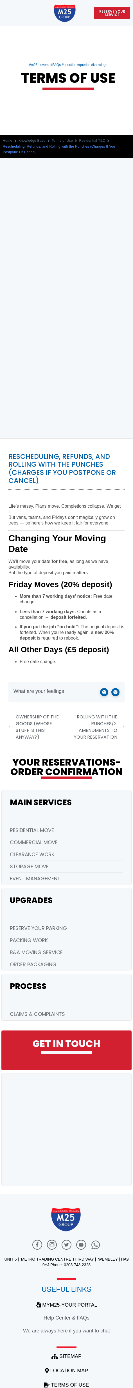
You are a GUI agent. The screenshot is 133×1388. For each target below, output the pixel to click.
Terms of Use (62, 141)
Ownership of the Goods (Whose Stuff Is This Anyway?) (33, 727)
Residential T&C (92, 141)
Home (7, 141)
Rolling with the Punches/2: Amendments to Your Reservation (99, 727)
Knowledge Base (32, 141)
